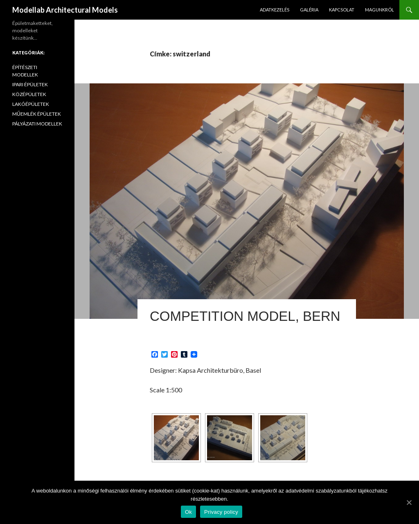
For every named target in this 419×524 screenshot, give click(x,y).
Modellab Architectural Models (65, 9)
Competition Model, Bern (245, 316)
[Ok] (409, 502)
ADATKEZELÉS (274, 9)
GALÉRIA (309, 9)
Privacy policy (221, 512)
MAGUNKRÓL (379, 9)
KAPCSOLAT (341, 9)
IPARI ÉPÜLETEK (30, 84)
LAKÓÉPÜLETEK (30, 104)
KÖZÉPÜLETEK (29, 94)
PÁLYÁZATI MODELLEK (37, 124)
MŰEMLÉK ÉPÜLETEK (36, 114)
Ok (188, 512)
